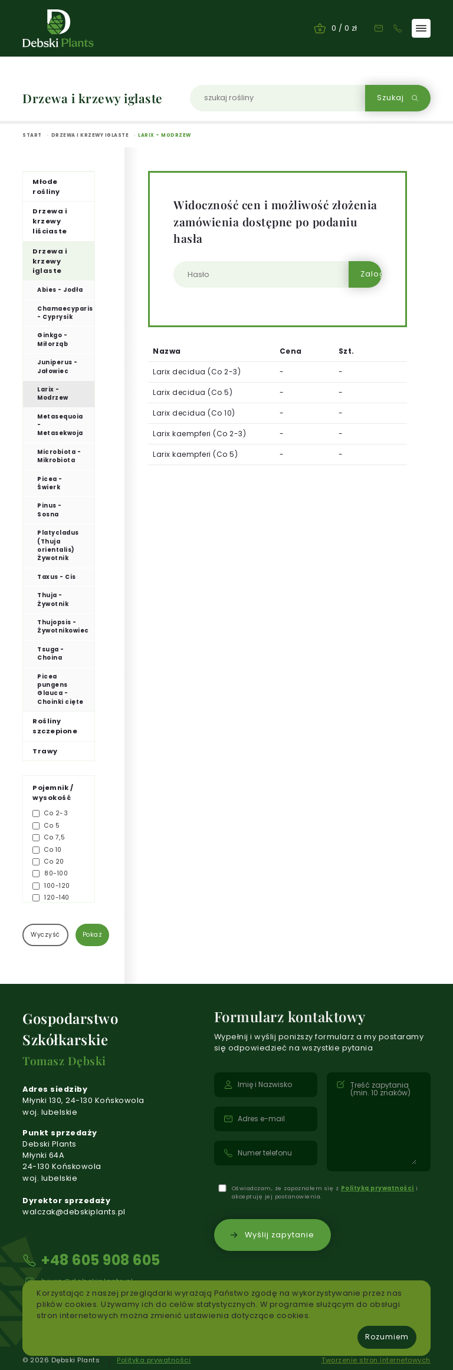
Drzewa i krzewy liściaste (49, 221)
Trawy (45, 751)
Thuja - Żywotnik (52, 599)
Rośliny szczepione (54, 726)
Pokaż (93, 934)
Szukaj (398, 98)
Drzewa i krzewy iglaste (49, 261)
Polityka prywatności (154, 1360)
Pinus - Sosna (49, 510)
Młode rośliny (46, 186)
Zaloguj (370, 274)
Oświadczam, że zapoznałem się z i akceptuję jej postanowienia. (325, 1192)
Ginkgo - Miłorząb (52, 339)
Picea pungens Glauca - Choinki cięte (60, 689)
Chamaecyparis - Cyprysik (65, 313)
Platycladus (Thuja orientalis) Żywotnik (58, 545)
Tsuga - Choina (50, 653)
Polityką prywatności (377, 1188)
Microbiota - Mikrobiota (59, 456)
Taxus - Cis (56, 577)
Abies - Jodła (60, 290)
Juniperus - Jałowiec (57, 366)
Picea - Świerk (50, 483)
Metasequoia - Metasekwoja (60, 425)
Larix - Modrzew (52, 393)
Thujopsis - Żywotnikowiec (63, 626)
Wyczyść (45, 934)
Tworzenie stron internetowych (376, 1360)
